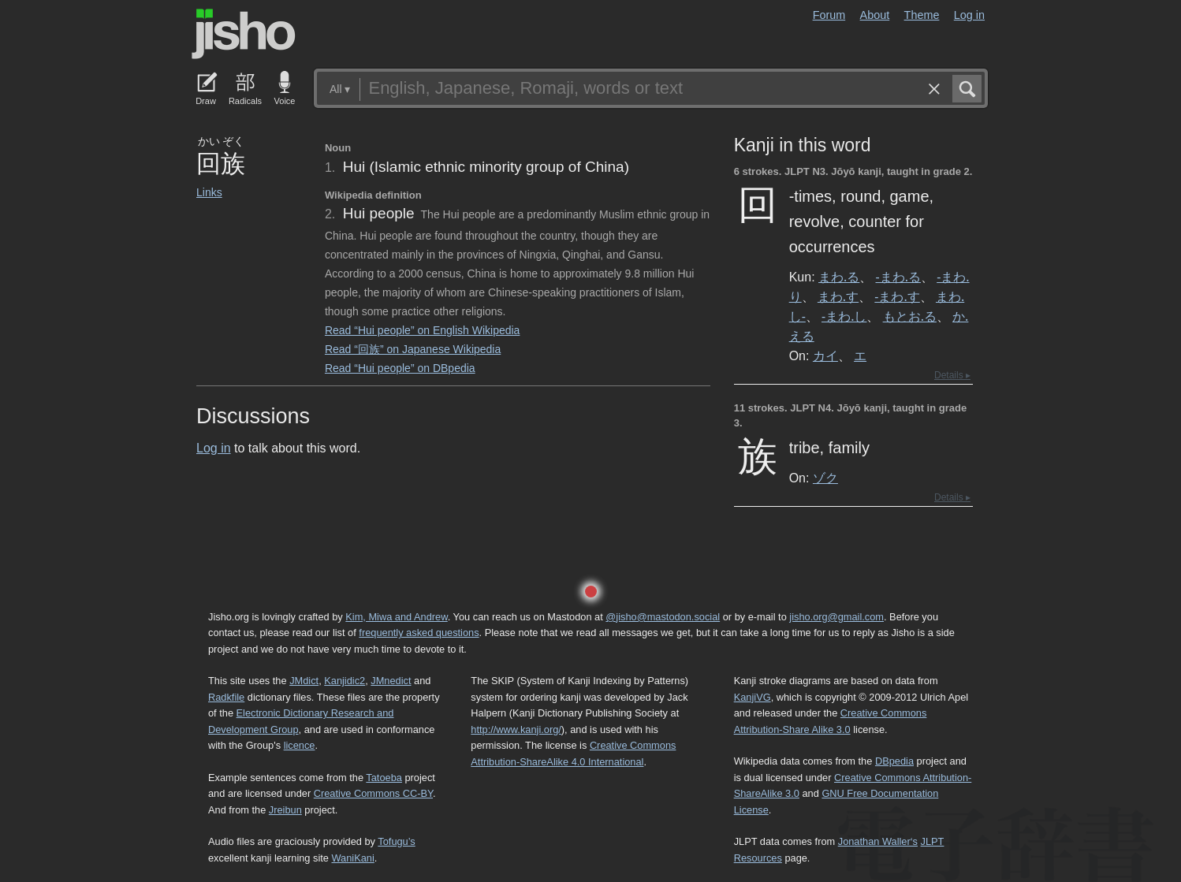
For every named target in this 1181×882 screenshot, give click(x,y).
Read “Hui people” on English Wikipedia (422, 330)
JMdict (304, 681)
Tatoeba (384, 777)
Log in (969, 15)
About (875, 15)
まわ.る (838, 276)
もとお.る (910, 316)
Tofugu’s (396, 841)
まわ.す (838, 296)
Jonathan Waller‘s (878, 841)
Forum (829, 15)
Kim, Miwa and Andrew (396, 617)
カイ (825, 355)
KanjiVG (752, 697)
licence (299, 745)
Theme (922, 15)
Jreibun (285, 810)
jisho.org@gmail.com (836, 617)
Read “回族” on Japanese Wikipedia (413, 349)
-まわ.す (896, 296)
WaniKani (353, 858)
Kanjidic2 (344, 681)
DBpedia (894, 761)
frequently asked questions (419, 632)
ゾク (825, 477)
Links (209, 192)
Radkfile (226, 697)
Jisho (244, 34)
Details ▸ (952, 375)
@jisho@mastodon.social (662, 617)
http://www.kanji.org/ (516, 729)
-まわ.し (843, 316)
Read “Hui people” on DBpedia (400, 368)
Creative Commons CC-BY (373, 793)
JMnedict (391, 681)
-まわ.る (898, 276)
